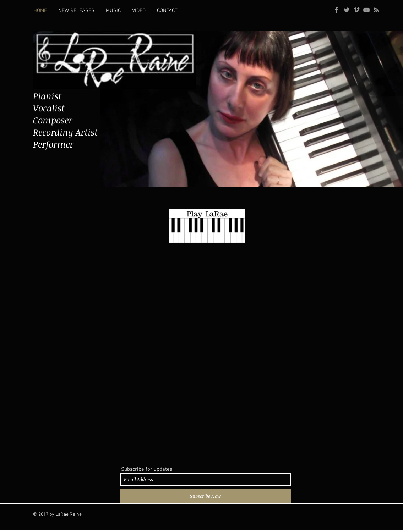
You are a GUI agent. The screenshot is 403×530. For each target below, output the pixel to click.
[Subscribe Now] (205, 496)
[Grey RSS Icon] (376, 10)
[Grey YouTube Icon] (366, 10)
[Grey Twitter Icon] (346, 10)
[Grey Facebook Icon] (337, 10)
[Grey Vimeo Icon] (356, 10)
